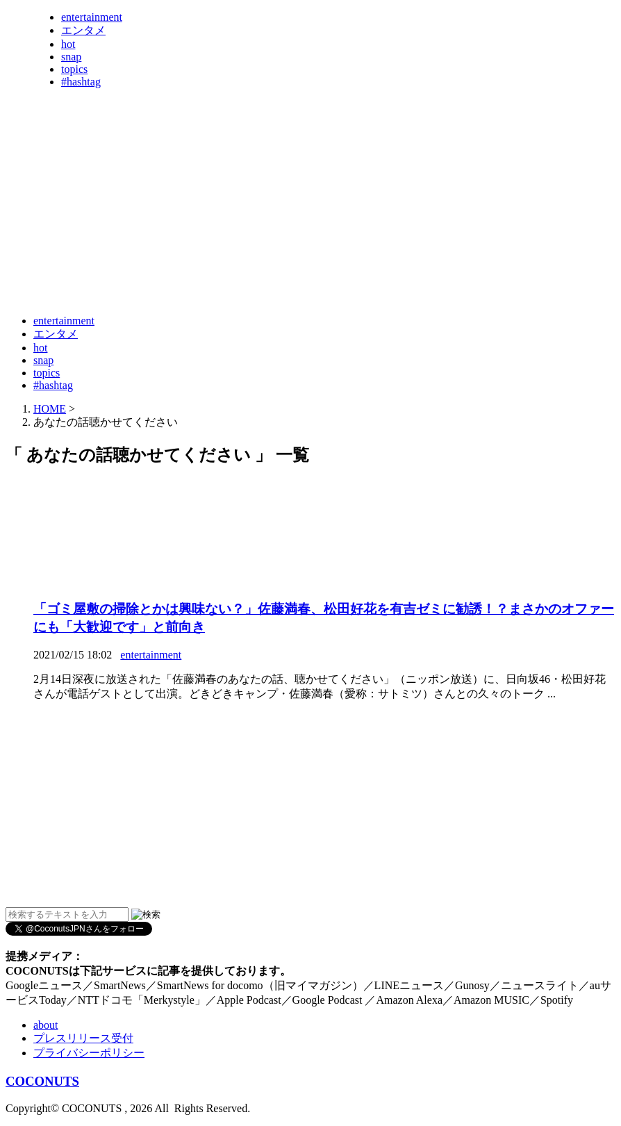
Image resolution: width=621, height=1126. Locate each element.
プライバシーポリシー (88, 1053)
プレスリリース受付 (83, 1038)
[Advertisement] (258, 269)
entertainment (91, 17)
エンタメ (83, 30)
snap (71, 57)
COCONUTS (42, 1081)
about (45, 1025)
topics (74, 69)
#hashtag (81, 82)
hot (68, 44)
